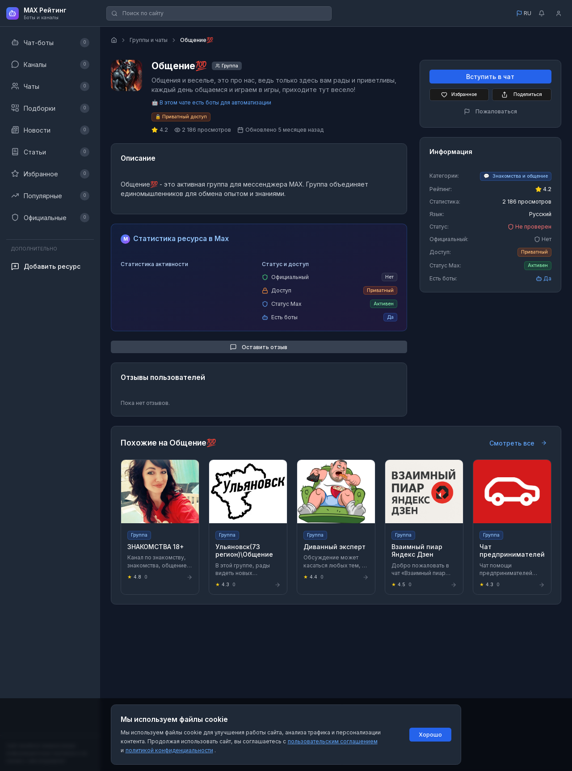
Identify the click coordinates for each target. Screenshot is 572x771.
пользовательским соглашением (333, 741)
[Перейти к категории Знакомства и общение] (515, 176)
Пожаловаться (490, 111)
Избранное (459, 95)
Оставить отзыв (258, 347)
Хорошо (430, 734)
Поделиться (521, 95)
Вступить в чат (490, 76)
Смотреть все (518, 443)
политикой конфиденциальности (169, 750)
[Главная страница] (114, 40)
